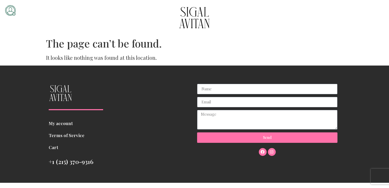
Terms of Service (66, 135)
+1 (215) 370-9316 (71, 161)
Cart (53, 147)
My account (61, 123)
